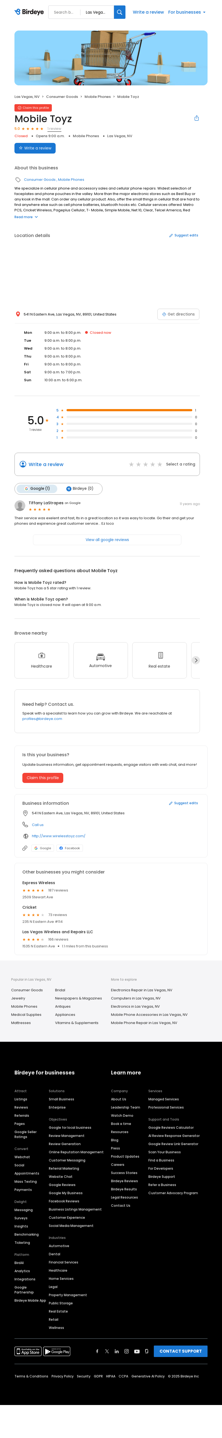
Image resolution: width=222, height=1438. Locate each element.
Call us (38, 824)
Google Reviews (62, 1184)
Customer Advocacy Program (173, 1192)
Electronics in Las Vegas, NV (135, 1006)
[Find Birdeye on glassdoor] (146, 1351)
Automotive (59, 1245)
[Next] (196, 660)
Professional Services (166, 1107)
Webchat (22, 1156)
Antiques (63, 1006)
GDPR (98, 1376)
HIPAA (110, 1376)
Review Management (67, 1135)
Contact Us (120, 1205)
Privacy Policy (63, 1376)
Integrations (24, 1279)
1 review (54, 128)
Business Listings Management (75, 1209)
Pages (19, 1123)
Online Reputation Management (76, 1151)
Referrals (21, 1115)
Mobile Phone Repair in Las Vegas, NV (144, 1022)
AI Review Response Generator (174, 1135)
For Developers (160, 1168)
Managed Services (163, 1099)
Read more (26, 217)
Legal (53, 1286)
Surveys (21, 1217)
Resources (119, 1131)
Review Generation (65, 1143)
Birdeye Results (124, 1189)
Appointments (26, 1173)
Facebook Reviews (64, 1201)
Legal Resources (124, 1197)
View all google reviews (107, 539)
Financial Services (63, 1262)
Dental (54, 1253)
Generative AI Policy (148, 1376)
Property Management (68, 1294)
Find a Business (161, 1160)
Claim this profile (43, 777)
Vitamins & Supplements (76, 1022)
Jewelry (18, 998)
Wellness (56, 1327)
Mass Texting (25, 1181)
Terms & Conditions (31, 1376)
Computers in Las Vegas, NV (136, 998)
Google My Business (66, 1192)
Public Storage (61, 1303)
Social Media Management (71, 1225)
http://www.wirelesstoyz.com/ (58, 835)
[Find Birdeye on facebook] (97, 1351)
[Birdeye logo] (30, 12)
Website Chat (61, 1176)
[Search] (119, 12)
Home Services (61, 1278)
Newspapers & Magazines (78, 998)
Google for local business (70, 1127)
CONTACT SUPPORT (181, 1351)
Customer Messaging (67, 1160)
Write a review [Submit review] (35, 148)
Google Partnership (24, 1289)
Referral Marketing (64, 1168)
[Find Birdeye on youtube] (137, 1351)
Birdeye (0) (79, 488)
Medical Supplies (26, 1014)
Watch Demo (122, 1115)
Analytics (22, 1270)
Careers (117, 1164)
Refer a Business (162, 1184)
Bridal (60, 989)
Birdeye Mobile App (30, 1300)
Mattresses (21, 1022)
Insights (21, 1226)
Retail (53, 1319)
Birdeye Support (161, 1176)
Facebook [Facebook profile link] (69, 848)
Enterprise (57, 1107)
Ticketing (22, 1242)
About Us (118, 1099)
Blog (114, 1139)
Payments (23, 1189)
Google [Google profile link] (42, 848)
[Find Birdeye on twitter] (107, 1351)
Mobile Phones (98, 96)
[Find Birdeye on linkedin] (117, 1351)
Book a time (121, 1123)
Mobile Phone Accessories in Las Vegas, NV (149, 1014)
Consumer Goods (62, 96)
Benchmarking (26, 1234)
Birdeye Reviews (124, 1180)
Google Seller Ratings (25, 1134)
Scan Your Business (164, 1151)
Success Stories (124, 1172)
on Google (72, 502)
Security (84, 1376)
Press (115, 1148)
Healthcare (58, 1270)
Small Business (61, 1099)
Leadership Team (125, 1107)
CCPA (123, 1376)
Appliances (65, 1014)
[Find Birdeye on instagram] (126, 1351)
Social (19, 1165)
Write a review (148, 12)
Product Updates (125, 1156)
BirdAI (19, 1262)
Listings (20, 1099)
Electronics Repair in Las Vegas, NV (141, 989)
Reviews (21, 1107)
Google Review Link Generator (173, 1143)
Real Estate (58, 1311)
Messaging (23, 1209)
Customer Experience (67, 1217)
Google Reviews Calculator (171, 1127)
